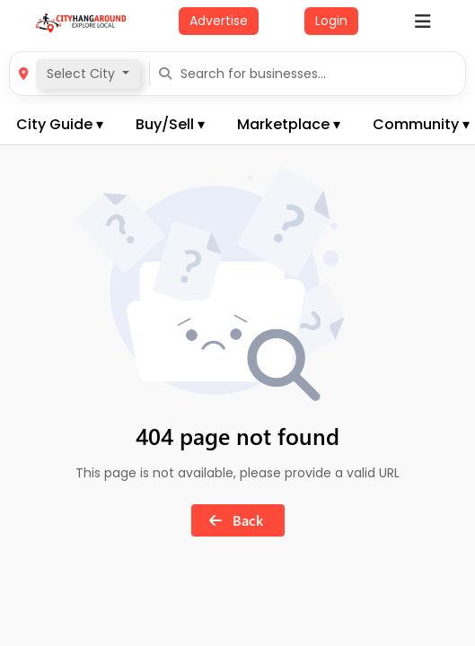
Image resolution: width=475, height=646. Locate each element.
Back (232, 520)
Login (331, 21)
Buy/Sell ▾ (170, 124)
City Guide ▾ (59, 124)
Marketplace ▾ (288, 124)
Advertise (218, 21)
